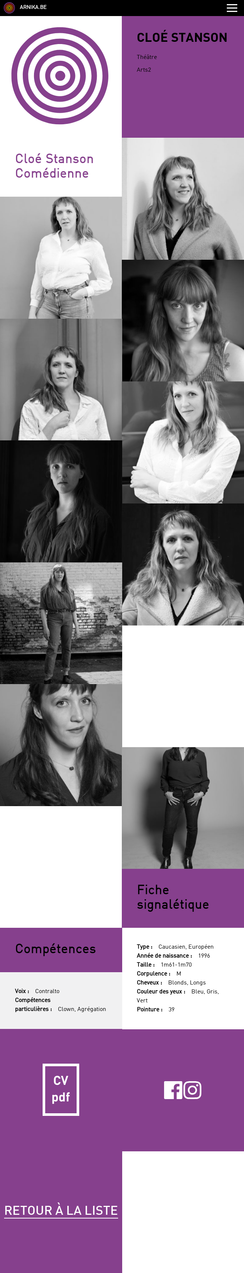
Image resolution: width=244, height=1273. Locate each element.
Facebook (173, 1090)
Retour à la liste (61, 1211)
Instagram (192, 1090)
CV (61, 1090)
